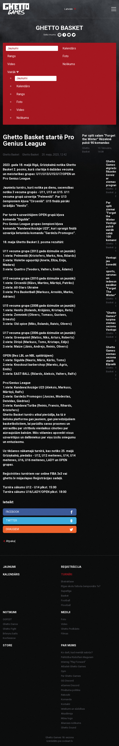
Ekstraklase (67, 581)
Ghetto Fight (9, 628)
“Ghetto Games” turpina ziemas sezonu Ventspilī (111, 321)
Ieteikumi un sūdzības (73, 708)
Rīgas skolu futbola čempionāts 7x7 (80, 586)
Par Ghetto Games (71, 675)
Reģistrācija (71, 567)
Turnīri (66, 574)
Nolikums (69, 64)
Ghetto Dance (10, 624)
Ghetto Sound (68, 727)
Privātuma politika (70, 690)
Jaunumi (12, 48)
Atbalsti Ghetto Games (73, 666)
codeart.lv (67, 741)
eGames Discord (70, 685)
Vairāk (13, 72)
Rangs (11, 56)
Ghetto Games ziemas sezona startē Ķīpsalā (111, 355)
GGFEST (7, 619)
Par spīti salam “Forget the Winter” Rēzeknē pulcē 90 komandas (98, 139)
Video (11, 64)
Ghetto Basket (11, 154)
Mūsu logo (67, 718)
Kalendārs (69, 48)
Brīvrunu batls (10, 633)
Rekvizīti (65, 694)
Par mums (68, 645)
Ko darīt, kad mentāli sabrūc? (77, 652)
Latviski (68, 9)
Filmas (64, 633)
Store (7, 645)
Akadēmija (67, 713)
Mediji (65, 612)
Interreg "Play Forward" (73, 661)
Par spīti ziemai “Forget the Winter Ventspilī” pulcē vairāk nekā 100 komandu (111, 221)
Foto (66, 56)
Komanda (66, 699)
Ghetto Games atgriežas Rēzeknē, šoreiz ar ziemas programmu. (111, 173)
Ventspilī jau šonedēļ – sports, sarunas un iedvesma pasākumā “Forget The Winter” (111, 276)
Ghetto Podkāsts (70, 628)
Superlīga (66, 591)
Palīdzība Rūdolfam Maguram (77, 657)
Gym (63, 671)
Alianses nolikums (71, 723)
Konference (9, 638)
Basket (65, 595)
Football (65, 600)
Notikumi (9, 612)
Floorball (66, 605)
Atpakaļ (10, 541)
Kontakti (65, 704)
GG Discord (67, 680)
